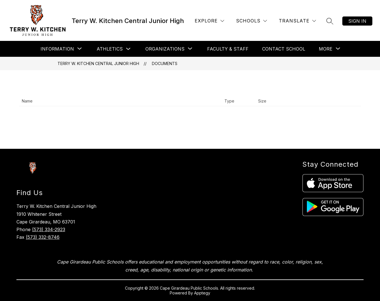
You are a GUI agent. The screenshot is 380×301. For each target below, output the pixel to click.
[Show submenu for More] (325, 48)
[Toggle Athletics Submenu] (128, 49)
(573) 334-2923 (48, 229)
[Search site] (329, 21)
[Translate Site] (297, 20)
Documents (164, 63)
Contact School (283, 49)
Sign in (357, 21)
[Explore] (209, 20)
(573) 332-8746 (43, 237)
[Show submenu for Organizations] (164, 48)
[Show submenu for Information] (57, 48)
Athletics (110, 49)
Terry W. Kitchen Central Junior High (98, 63)
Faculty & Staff (228, 49)
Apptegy (202, 292)
